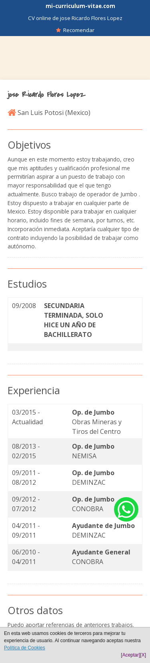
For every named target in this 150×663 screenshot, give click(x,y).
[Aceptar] (130, 655)
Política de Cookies (24, 648)
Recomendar (75, 30)
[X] (143, 655)
